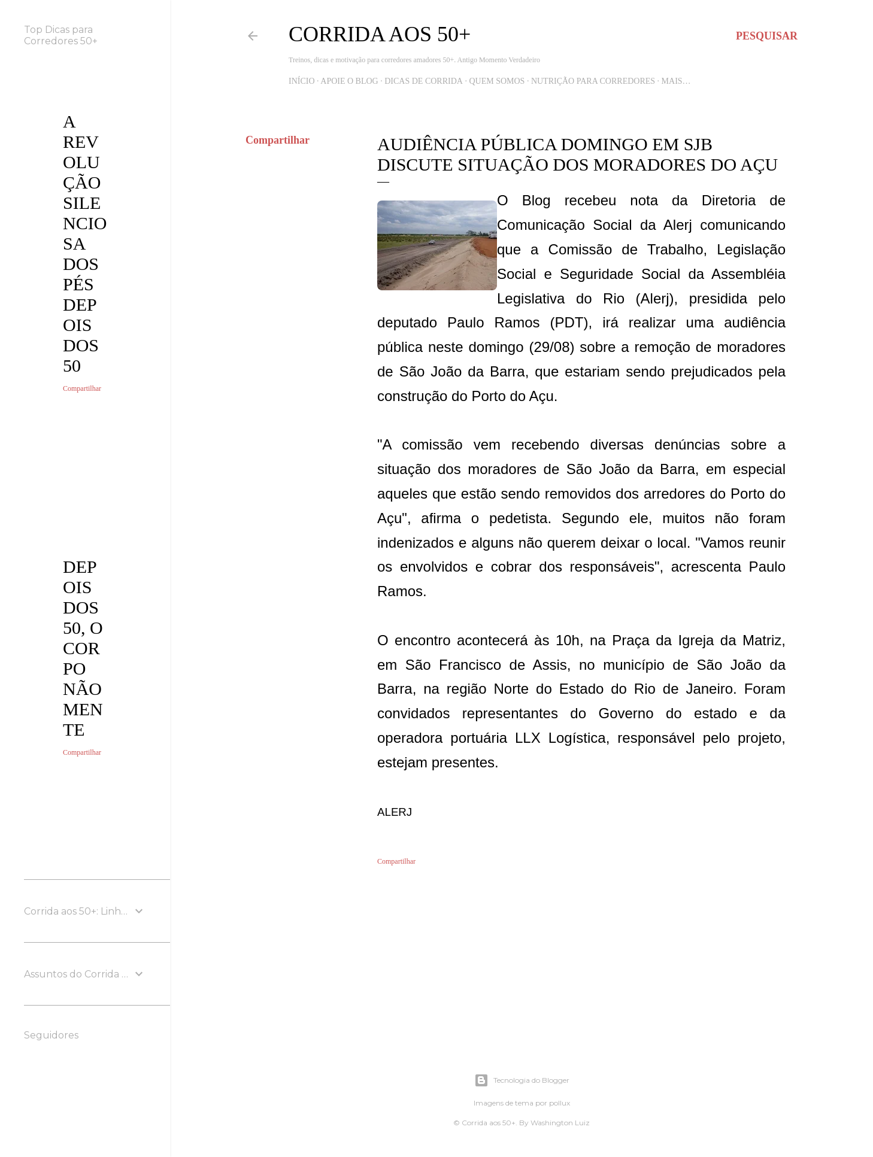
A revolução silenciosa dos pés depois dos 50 (85, 243)
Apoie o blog (349, 81)
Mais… (676, 81)
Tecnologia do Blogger (521, 1080)
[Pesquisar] (767, 36)
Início (302, 81)
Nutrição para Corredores (593, 81)
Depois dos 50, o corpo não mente (83, 648)
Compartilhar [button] (277, 140)
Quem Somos (497, 81)
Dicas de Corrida (423, 81)
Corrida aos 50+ (380, 34)
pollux (559, 1102)
